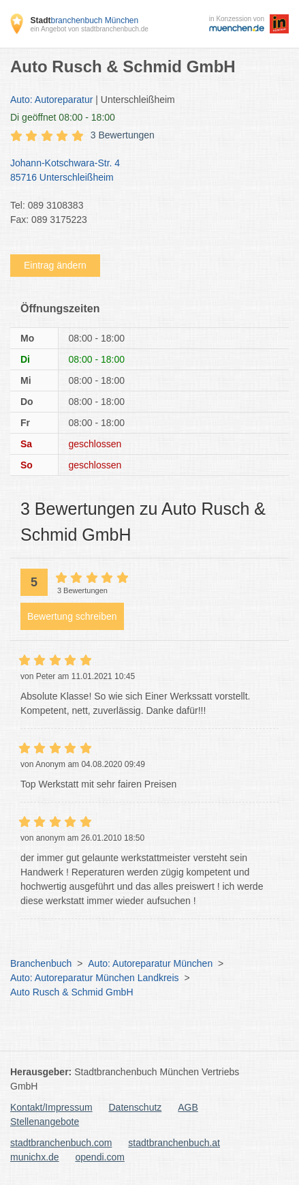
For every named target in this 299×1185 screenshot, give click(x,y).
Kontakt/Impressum (51, 1107)
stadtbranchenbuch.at (174, 1142)
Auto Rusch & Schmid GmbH (71, 992)
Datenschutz (135, 1107)
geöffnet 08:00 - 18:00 (62, 117)
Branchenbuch (41, 963)
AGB (188, 1107)
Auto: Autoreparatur (51, 99)
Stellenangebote (44, 1121)
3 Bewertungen (123, 135)
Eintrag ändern (55, 265)
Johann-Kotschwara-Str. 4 (142, 171)
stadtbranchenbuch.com (61, 1142)
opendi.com (99, 1157)
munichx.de (34, 1157)
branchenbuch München (84, 20)
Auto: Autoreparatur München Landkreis (94, 977)
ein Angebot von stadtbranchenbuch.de (89, 29)
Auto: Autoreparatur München (150, 963)
